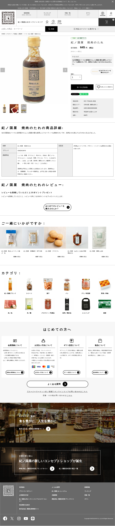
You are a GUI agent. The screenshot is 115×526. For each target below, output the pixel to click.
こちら (69, 395)
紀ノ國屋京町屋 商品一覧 (68, 469)
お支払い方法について (41, 372)
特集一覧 (68, 13)
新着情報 (27, 13)
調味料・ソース (23, 34)
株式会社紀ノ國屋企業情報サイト (31, 429)
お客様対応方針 (23, 495)
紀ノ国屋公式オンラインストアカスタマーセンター (33, 500)
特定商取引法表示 (24, 505)
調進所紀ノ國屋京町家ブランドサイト (33, 469)
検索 (52, 29)
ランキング (47, 13)
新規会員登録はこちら (13, 372)
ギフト (88, 13)
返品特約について (98, 372)
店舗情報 (54, 495)
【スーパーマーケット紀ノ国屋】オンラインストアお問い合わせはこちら (57, 392)
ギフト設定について (70, 372)
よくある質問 (54, 384)
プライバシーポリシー (25, 491)
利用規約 (21, 487)
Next (65, 70)
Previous (2, 70)
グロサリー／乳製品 (11, 34)
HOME (3, 34)
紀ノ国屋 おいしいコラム (59, 491)
